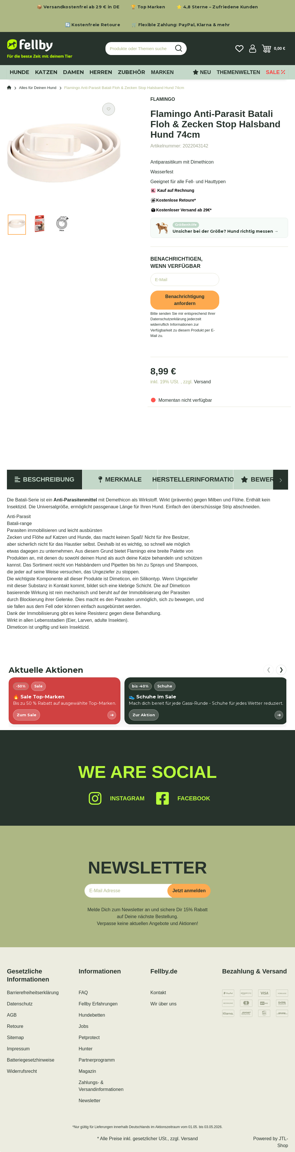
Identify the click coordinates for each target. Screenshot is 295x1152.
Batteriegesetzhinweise (30, 1060)
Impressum (18, 1048)
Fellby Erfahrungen (98, 1003)
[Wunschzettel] (239, 48)
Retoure (15, 1026)
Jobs (83, 1026)
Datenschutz (20, 1003)
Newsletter (90, 1100)
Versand (202, 381)
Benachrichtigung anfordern (184, 300)
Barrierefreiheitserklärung (33, 992)
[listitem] (64, 700)
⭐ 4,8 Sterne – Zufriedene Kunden (217, 7)
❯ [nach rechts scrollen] (281, 669)
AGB (12, 1015)
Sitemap (15, 1037)
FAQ (83, 992)
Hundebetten (92, 1015)
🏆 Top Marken (148, 7)
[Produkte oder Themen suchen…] (138, 48)
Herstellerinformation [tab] (195, 479)
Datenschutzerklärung (168, 319)
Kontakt (158, 992)
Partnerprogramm (97, 1060)
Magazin (87, 1071)
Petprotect (89, 1037)
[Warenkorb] (273, 48)
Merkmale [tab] (120, 479)
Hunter (85, 1048)
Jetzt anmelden (189, 890)
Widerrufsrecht (22, 1071)
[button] (252, 48)
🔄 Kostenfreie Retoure (92, 24)
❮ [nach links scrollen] (268, 669)
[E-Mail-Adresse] (128, 891)
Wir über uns (163, 1003)
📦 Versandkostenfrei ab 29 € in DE (78, 7)
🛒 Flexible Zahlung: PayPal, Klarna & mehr (181, 24)
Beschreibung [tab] (44, 479)
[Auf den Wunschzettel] (108, 109)
